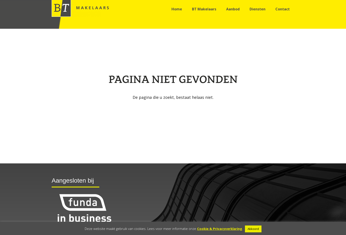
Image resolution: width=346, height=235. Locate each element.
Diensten (257, 9)
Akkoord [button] (253, 229)
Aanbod (233, 9)
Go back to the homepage (173, 108)
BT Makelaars (204, 9)
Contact (282, 9)
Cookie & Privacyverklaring (219, 228)
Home (176, 9)
